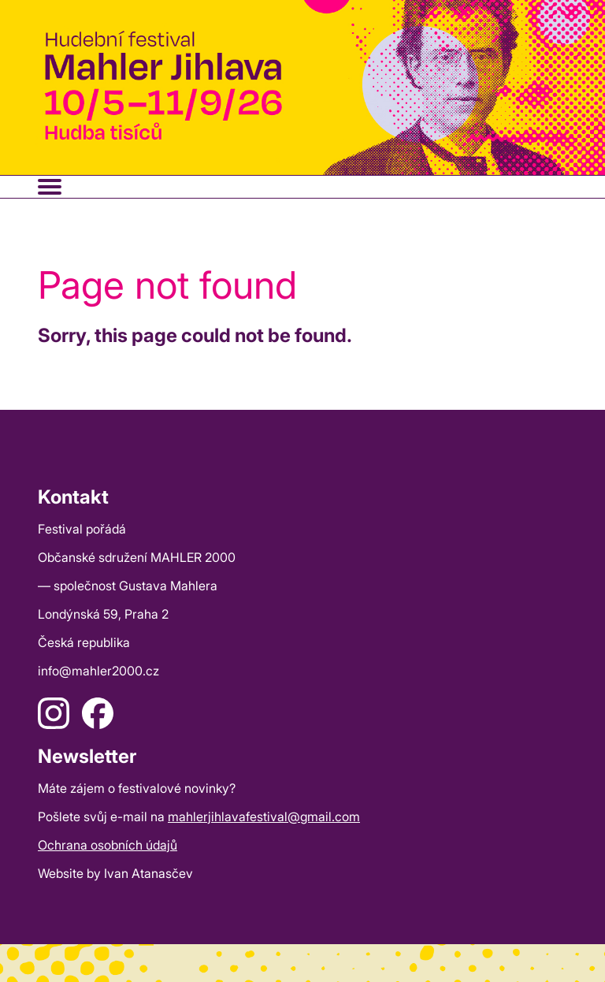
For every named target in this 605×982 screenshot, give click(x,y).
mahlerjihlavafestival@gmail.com (264, 816)
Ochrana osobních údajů (107, 845)
